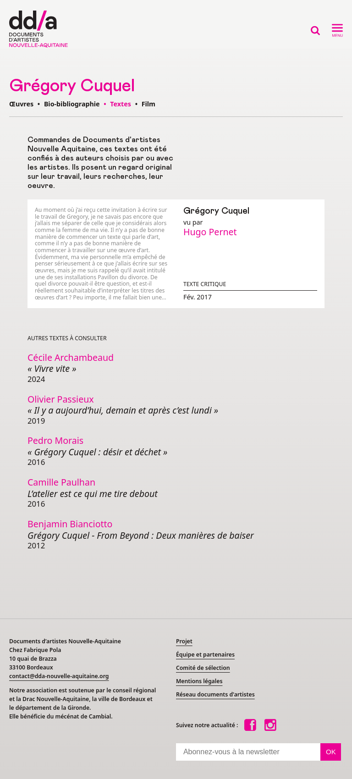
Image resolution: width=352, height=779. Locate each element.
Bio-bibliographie (72, 103)
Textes (120, 103)
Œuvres (21, 103)
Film (148, 103)
